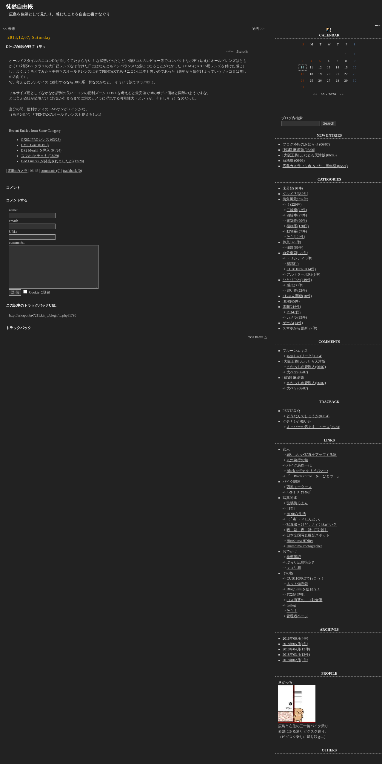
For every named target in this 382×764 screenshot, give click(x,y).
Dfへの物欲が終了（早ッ (26, 47)
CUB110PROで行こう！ (305, 578)
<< (315, 94)
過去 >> (258, 29)
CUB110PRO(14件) (301, 269)
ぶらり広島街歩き (300, 562)
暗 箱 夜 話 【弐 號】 (307, 530)
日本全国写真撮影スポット (307, 535)
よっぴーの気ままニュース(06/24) (313, 427)
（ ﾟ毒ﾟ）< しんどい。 (304, 519)
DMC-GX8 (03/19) (35, 145)
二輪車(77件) (296, 210)
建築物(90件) (296, 220)
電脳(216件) (292, 307)
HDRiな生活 (296, 514)
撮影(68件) (294, 247)
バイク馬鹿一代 (299, 465)
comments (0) (50, 171)
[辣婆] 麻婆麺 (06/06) (299, 150)
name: (13, 210)
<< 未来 (9, 29)
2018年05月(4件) (295, 644)
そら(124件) (295, 237)
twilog (291, 605)
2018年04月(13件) (296, 649)
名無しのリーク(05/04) (304, 356)
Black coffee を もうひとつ (307, 471)
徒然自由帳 (19, 7)
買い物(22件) (296, 290)
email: (13, 221)
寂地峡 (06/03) (294, 160)
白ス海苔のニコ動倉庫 (304, 600)
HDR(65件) (291, 301)
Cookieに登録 (39, 292)
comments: (17, 242)
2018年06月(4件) (295, 638)
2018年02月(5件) (295, 660)
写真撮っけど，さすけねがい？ (311, 524)
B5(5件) (292, 264)
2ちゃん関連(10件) (297, 296)
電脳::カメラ (17, 171)
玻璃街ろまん (297, 503)
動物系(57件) (296, 231)
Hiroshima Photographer (304, 546)
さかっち (242, 51)
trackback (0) (72, 171)
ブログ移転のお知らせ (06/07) (306, 144)
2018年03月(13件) (296, 655)
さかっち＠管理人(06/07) (306, 367)
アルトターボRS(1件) (303, 274)
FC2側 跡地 (295, 594)
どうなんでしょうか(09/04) (307, 416)
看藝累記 (293, 557)
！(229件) (293, 204)
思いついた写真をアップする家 (311, 455)
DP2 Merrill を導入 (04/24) (41, 150)
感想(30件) (294, 285)
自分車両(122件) (295, 253)
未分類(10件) (293, 188)
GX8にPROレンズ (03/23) (41, 139)
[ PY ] (290, 508)
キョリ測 (293, 568)
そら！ (291, 611)
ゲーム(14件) (293, 323)
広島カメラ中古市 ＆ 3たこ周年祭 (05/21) (315, 166)
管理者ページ (297, 616)
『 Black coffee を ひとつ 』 (313, 476)
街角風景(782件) (295, 199)
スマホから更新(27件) (300, 328)
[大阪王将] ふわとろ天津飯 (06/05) (310, 155)
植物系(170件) (297, 226)
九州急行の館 (297, 460)
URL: (13, 232)
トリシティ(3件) (299, 258)
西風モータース (299, 487)
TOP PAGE (256, 337)
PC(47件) (293, 312)
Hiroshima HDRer (299, 541)
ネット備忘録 (297, 584)
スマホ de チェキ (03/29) (40, 156)
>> (342, 94)
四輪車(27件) (296, 215)
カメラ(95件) (296, 317)
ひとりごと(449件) (297, 280)
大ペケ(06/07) (297, 372)
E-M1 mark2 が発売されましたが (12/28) (52, 161)
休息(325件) (292, 242)
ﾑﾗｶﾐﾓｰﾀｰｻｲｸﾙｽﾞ (299, 492)
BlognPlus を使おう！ (303, 589)
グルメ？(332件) (295, 194)
